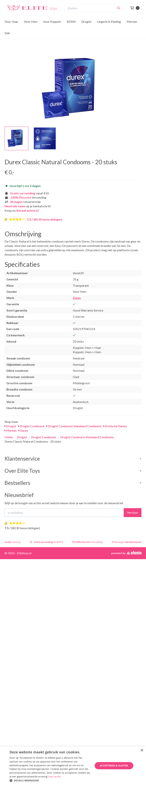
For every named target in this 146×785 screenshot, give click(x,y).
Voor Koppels (52, 29)
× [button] (141, 750)
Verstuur (132, 512)
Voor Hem (30, 29)
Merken (132, 29)
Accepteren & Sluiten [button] (114, 765)
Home (9, 437)
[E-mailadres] (64, 512)
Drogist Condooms (31, 426)
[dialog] (73, 765)
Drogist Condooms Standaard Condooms (74, 426)
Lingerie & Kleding (109, 29)
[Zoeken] (118, 15)
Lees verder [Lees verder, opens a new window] (54, 776)
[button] (50, 780)
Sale (7, 40)
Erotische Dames (115, 426)
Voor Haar (11, 29)
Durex (77, 298)
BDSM (71, 29)
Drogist (86, 29)
